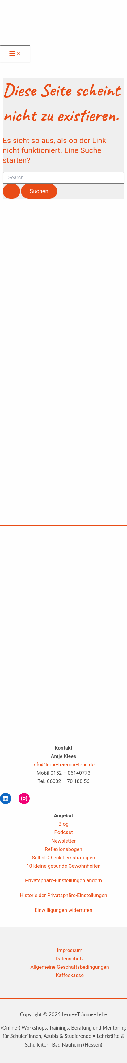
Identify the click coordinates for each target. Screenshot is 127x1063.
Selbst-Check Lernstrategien (63, 858)
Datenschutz (70, 959)
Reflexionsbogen (63, 849)
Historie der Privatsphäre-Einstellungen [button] (63, 895)
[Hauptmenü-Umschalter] (15, 53)
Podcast (63, 832)
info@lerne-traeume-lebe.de (63, 765)
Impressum (70, 950)
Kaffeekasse (70, 975)
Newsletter (63, 841)
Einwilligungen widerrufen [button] (63, 910)
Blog (63, 824)
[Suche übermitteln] (11, 191)
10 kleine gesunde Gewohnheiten (63, 866)
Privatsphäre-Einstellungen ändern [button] (63, 880)
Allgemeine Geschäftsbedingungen (69, 967)
